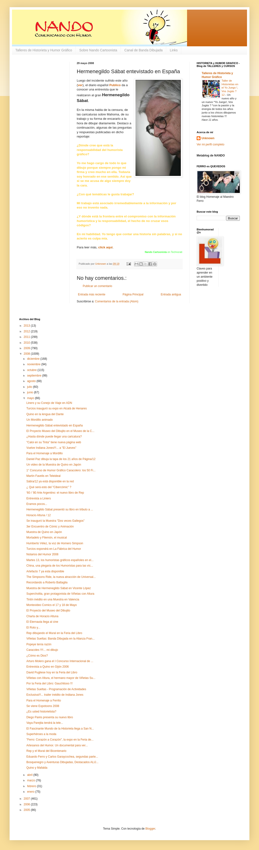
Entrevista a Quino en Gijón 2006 (47, 666)
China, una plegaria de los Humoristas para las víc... (59, 565)
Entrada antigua (171, 294)
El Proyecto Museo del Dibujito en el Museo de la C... (60, 431)
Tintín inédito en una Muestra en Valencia (52, 599)
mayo (31, 398)
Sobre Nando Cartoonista (98, 50)
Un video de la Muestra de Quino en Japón (53, 464)
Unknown (207, 138)
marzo (31, 780)
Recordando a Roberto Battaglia (46, 582)
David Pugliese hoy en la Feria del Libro (51, 672)
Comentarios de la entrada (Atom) (116, 301)
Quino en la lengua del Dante (45, 414)
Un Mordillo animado (39, 419)
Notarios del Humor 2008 (42, 554)
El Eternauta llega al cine (42, 621)
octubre (32, 370)
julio (30, 387)
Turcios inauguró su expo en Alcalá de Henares (56, 408)
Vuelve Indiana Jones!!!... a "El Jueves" (51, 447)
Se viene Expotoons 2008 (42, 706)
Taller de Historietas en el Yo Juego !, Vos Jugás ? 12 (230, 87)
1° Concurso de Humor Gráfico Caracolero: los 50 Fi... (60, 470)
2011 (27, 337)
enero (31, 791)
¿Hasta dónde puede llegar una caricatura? (54, 436)
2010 (27, 342)
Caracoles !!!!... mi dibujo (42, 650)
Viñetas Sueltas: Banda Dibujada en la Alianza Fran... (60, 638)
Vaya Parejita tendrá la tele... (44, 722)
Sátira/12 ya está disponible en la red (50, 481)
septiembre (34, 375)
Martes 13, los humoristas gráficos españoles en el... (60, 560)
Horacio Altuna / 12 (38, 515)
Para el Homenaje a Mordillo (44, 453)
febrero (32, 786)
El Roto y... (33, 627)
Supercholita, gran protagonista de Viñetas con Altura (60, 593)
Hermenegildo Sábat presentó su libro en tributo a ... (59, 509)
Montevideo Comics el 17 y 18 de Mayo (51, 605)
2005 (27, 810)
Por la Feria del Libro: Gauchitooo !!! (49, 683)
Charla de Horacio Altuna (42, 616)
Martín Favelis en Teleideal (43, 476)
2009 (27, 348)
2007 (27, 798)
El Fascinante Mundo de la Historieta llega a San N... (60, 728)
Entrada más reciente (91, 294)
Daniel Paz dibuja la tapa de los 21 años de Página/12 (60, 459)
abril (30, 775)
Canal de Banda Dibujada (143, 50)
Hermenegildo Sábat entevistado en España (54, 425)
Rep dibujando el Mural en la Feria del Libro (54, 633)
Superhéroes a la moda (41, 734)
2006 (27, 804)
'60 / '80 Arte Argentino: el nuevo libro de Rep (55, 492)
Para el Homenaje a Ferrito (43, 700)
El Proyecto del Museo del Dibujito (48, 610)
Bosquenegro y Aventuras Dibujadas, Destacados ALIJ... (62, 762)
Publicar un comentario (97, 286)
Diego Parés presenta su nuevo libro (49, 717)
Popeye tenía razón (38, 644)
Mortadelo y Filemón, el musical (46, 537)
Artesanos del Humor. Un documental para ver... (57, 745)
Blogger (150, 828)
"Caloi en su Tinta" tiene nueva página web (53, 442)
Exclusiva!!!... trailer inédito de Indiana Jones (54, 694)
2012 (27, 331)
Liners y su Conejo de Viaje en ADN (49, 403)
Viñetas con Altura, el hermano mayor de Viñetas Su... (60, 678)
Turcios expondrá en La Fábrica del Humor (53, 549)
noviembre (34, 364)
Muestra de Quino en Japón (44, 532)
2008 (27, 353)
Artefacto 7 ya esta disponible (45, 571)
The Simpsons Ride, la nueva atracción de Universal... (61, 577)
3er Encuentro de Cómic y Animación (50, 526)
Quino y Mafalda (36, 767)
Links (174, 50)
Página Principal (133, 294)
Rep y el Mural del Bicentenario (46, 751)
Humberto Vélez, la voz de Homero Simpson (54, 543)
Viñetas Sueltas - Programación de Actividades (56, 689)
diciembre (33, 358)
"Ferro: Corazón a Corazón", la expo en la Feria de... (60, 739)
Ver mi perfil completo (210, 144)
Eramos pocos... (36, 504)
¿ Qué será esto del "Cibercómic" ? (48, 487)
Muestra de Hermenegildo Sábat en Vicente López (58, 588)
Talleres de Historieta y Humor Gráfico (43, 50)
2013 (27, 325)
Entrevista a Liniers (38, 498)
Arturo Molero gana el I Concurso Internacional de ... (59, 661)
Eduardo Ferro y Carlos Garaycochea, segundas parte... (62, 756)
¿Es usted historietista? (41, 711)
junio (30, 392)
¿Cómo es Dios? (37, 655)
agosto (31, 381)
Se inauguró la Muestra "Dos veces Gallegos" (55, 520)
